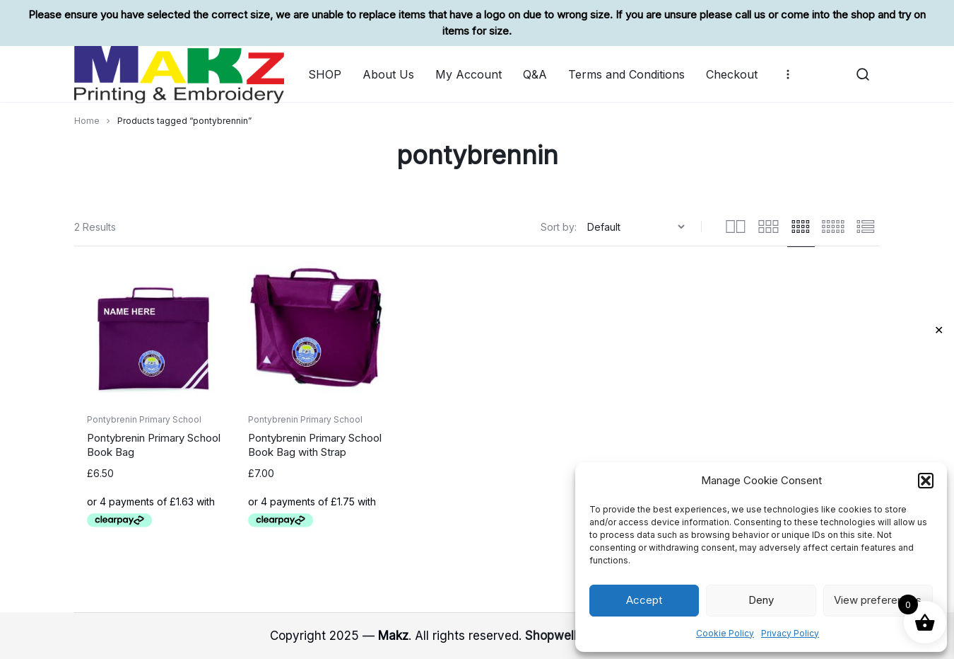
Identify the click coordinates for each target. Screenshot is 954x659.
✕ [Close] (938, 330)
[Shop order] (638, 227)
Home (87, 120)
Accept (644, 600)
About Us (388, 74)
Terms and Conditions (626, 74)
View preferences (877, 600)
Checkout (732, 74)
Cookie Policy (725, 633)
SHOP (324, 74)
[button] (926, 481)
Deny (761, 600)
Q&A (535, 74)
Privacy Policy (790, 633)
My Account (468, 74)
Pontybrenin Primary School (144, 419)
